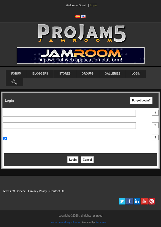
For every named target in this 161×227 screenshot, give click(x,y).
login (135, 73)
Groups (87, 73)
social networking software (65, 222)
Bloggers (40, 73)
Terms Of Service (14, 191)
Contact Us (56, 191)
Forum (16, 73)
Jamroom (100, 222)
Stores (65, 73)
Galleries (112, 73)
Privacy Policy (37, 191)
